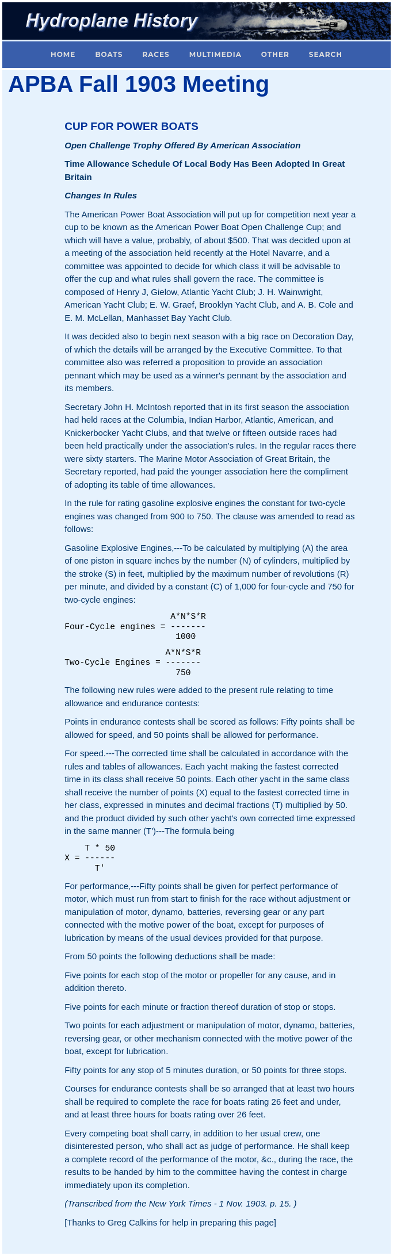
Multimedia (215, 54)
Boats (109, 54)
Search (325, 54)
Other (275, 54)
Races (155, 54)
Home (63, 54)
